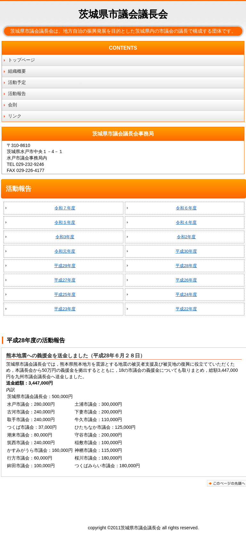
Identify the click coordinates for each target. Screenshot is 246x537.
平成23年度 (64, 308)
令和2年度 (186, 236)
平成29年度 (64, 265)
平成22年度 (186, 308)
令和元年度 (64, 251)
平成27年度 (64, 280)
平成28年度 (186, 265)
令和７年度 (64, 208)
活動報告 (17, 93)
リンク (14, 115)
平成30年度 (186, 251)
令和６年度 (186, 208)
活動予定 (17, 82)
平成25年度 (64, 294)
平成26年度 (186, 280)
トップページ (21, 59)
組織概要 (17, 71)
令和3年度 (64, 236)
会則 (12, 104)
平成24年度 (186, 294)
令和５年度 (64, 222)
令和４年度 (186, 222)
